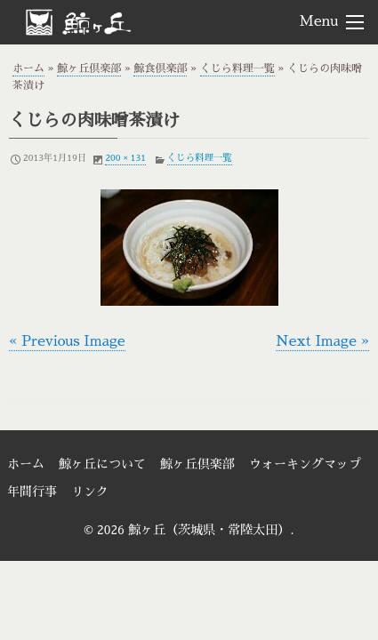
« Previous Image (67, 341)
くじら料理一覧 (237, 68)
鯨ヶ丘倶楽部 (89, 68)
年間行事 (32, 491)
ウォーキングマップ (305, 464)
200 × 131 (125, 158)
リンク (90, 491)
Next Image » (322, 341)
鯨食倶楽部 (160, 68)
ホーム (28, 68)
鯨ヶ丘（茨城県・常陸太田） (107, 21)
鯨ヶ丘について (102, 464)
